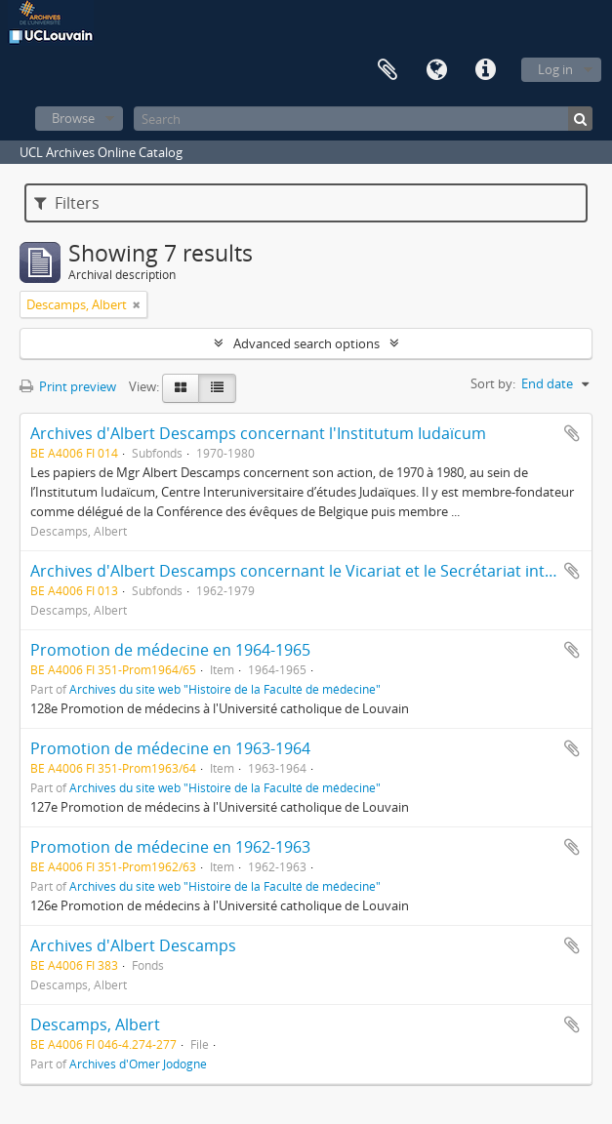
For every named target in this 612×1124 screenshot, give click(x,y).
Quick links (485, 70)
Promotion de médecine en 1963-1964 (170, 748)
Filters (67, 203)
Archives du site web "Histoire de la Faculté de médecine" (225, 689)
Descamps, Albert (95, 1024)
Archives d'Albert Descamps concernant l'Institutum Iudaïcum (258, 433)
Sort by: (492, 383)
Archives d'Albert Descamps (133, 945)
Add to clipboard (572, 433)
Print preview (68, 386)
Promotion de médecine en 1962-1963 (170, 847)
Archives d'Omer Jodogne (138, 1063)
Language (436, 70)
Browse (73, 118)
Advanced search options (306, 343)
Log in (555, 69)
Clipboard (387, 70)
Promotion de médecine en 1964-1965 (170, 650)
